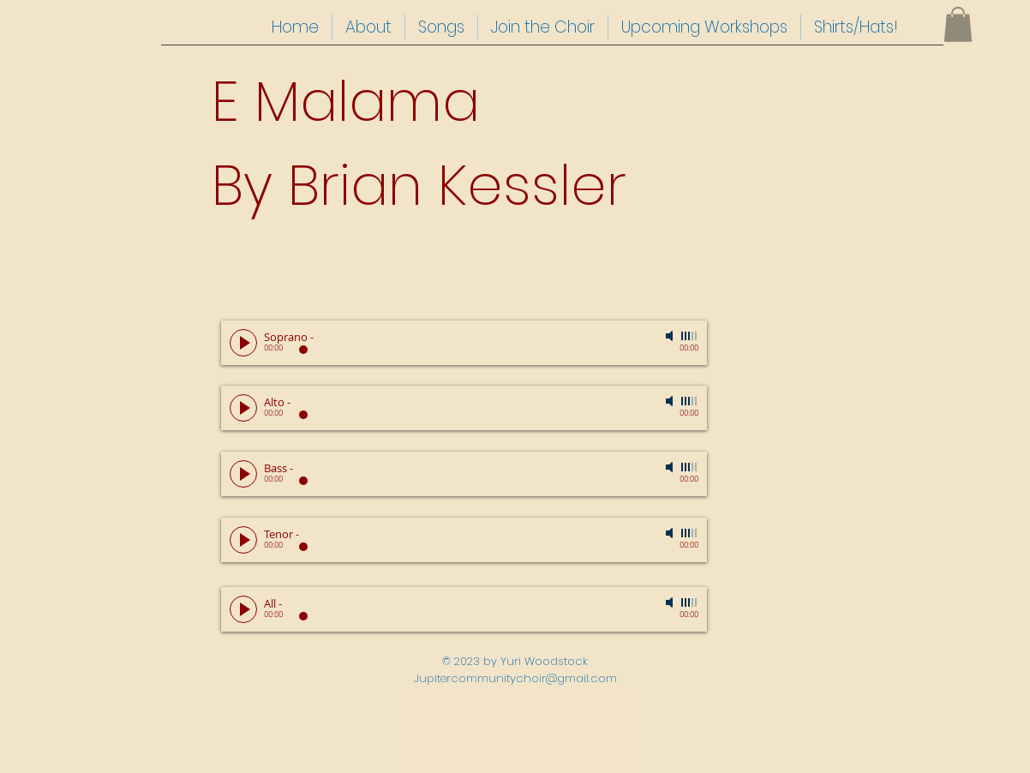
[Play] (243, 342)
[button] (958, 24)
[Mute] (671, 336)
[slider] (689, 336)
